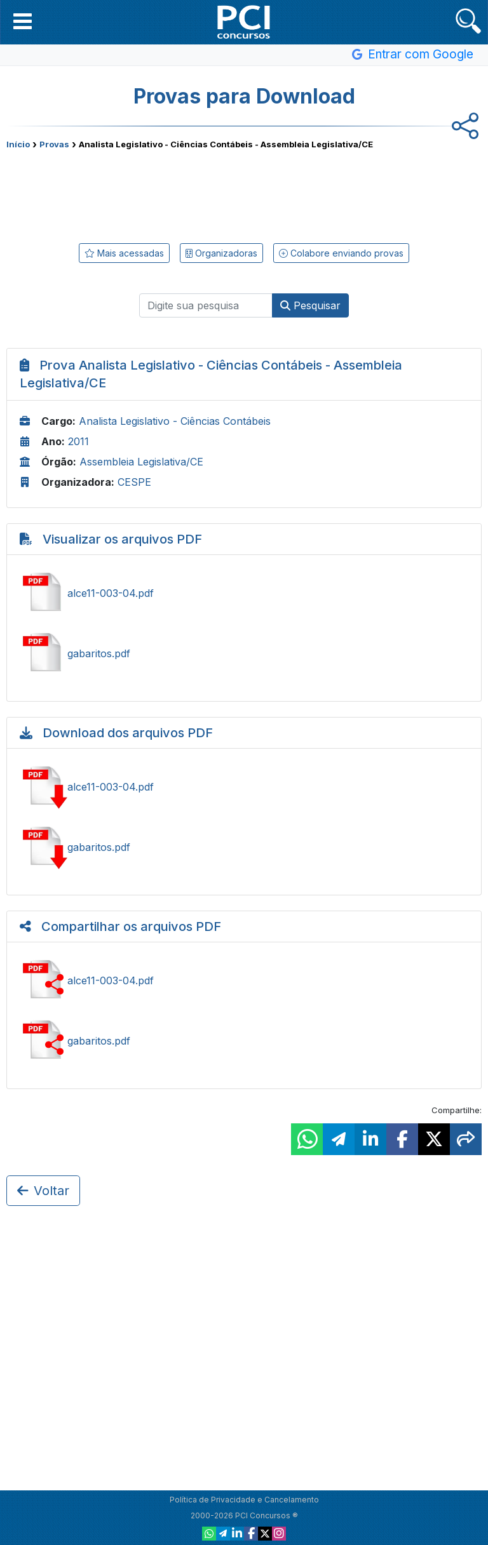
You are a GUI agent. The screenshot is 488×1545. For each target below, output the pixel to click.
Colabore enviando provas (341, 253)
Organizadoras (221, 253)
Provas (54, 144)
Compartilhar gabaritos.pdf (244, 1040)
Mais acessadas (124, 253)
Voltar (43, 1190)
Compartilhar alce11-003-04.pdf (244, 980)
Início (18, 144)
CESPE (134, 482)
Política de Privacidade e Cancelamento (244, 1499)
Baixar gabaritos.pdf (244, 847)
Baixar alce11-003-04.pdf (244, 786)
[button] (22, 21)
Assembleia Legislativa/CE (141, 461)
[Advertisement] (244, 193)
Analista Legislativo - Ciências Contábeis (175, 421)
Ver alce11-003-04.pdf (244, 593)
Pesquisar (310, 305)
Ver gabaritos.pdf (244, 653)
